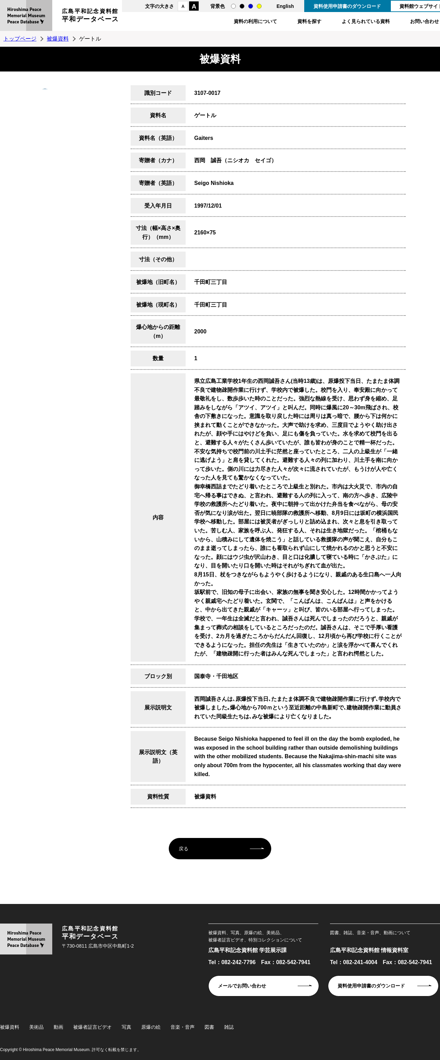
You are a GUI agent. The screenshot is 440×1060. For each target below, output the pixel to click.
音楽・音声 (182, 1027)
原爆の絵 (151, 1027)
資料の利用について (255, 21)
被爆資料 (58, 39)
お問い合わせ (424, 21)
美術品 (36, 1027)
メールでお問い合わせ (242, 986)
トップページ (19, 39)
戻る (183, 848)
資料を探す (309, 21)
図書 (209, 1027)
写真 (126, 1027)
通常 (233, 6)
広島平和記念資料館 (90, 16)
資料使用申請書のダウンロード (347, 6)
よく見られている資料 (366, 21)
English (285, 6)
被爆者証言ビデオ (92, 1027)
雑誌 (229, 1027)
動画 (58, 1027)
